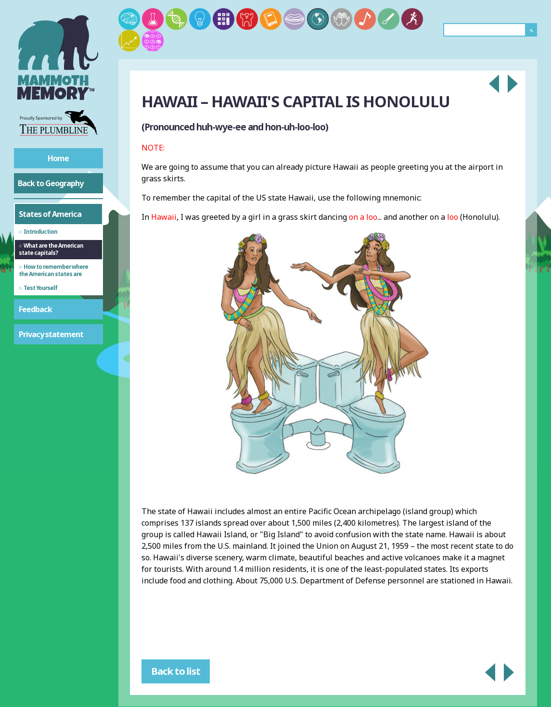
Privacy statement (51, 334)
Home (58, 158)
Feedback (35, 309)
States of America (50, 214)
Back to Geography (50, 183)
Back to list (175, 671)
